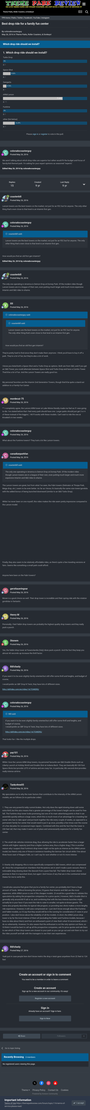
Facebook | (28, 18)
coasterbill (15, 196)
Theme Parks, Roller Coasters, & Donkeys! (33, 34)
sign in (35, 134)
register (44, 134)
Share (21, 1036)
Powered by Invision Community (45, 1094)
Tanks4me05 (17, 784)
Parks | (14, 18)
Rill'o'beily (15, 666)
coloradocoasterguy (13, 31)
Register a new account (45, 998)
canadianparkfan (19, 453)
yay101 (14, 752)
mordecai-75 (17, 398)
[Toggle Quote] (6, 234)
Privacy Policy (38, 1090)
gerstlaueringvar (19, 588)
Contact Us (53, 1090)
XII (11, 303)
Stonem (14, 640)
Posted (19, 154)
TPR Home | (6, 18)
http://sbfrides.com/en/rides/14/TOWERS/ (20, 689)
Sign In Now (45, 1018)
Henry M (14, 614)
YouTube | (37, 18)
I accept (78, 1103)
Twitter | (20, 18)
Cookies (64, 1090)
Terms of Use (10, 1103)
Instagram (45, 18)
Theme (26, 1090)
